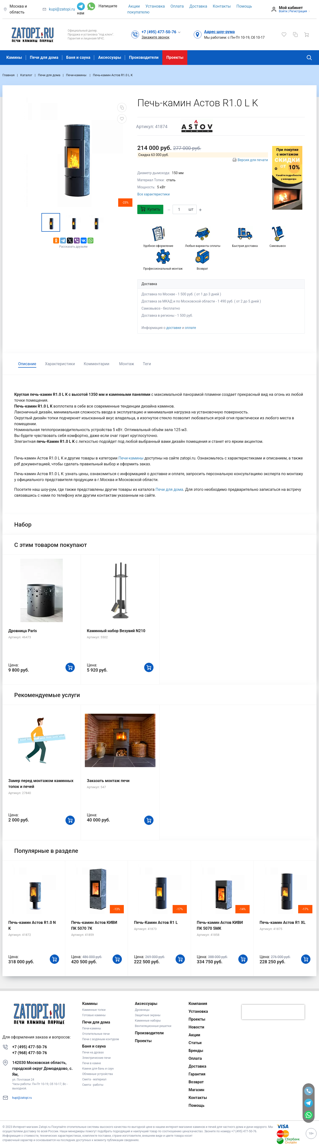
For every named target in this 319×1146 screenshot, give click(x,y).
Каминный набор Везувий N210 (116, 630)
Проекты (174, 57)
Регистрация (298, 11)
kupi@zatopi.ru (62, 9)
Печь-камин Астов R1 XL (283, 922)
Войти (283, 11)
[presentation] (273, 1012)
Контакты (222, 6)
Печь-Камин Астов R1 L (156, 922)
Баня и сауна (78, 57)
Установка (155, 6)
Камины (14, 57)
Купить (150, 209)
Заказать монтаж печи (108, 780)
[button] (161, 32)
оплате (190, 328)
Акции (134, 6)
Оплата (177, 6)
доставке (173, 328)
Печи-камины (131, 458)
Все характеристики (153, 194)
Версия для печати (253, 160)
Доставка (198, 6)
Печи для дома (44, 57)
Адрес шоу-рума (219, 31)
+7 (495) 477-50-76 (29, 1047)
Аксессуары (109, 57)
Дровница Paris (22, 630)
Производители (143, 57)
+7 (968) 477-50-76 (29, 1052)
